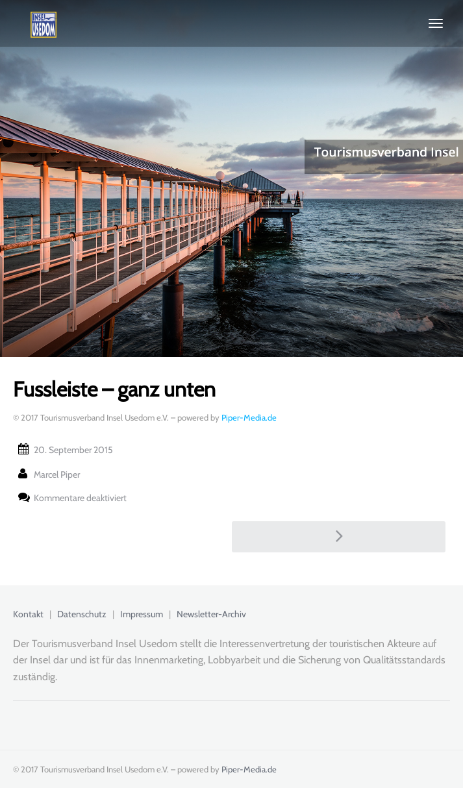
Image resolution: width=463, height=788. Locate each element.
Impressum (141, 614)
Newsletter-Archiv (211, 614)
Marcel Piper (57, 474)
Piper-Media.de (249, 417)
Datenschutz (81, 614)
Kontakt (28, 614)
